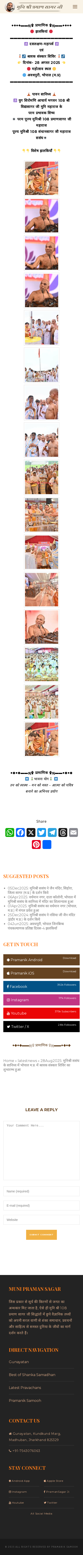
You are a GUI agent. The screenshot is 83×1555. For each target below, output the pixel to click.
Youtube (17, 1013)
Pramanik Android (24, 960)
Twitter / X (18, 1027)
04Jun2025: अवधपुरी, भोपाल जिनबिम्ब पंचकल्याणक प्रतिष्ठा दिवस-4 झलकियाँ (36, 926)
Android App (19, 1480)
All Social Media (41, 1513)
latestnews (27, 1061)
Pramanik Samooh (25, 1401)
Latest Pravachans (25, 1388)
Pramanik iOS (20, 973)
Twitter (51, 1502)
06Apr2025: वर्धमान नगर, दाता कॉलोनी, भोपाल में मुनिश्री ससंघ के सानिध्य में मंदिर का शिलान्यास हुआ (42, 899)
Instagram (18, 1000)
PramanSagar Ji (56, 1491)
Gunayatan (19, 1362)
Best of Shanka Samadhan (32, 1375)
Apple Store (53, 1480)
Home (8, 1061)
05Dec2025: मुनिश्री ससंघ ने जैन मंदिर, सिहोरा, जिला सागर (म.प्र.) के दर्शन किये (40, 890)
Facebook (17, 987)
